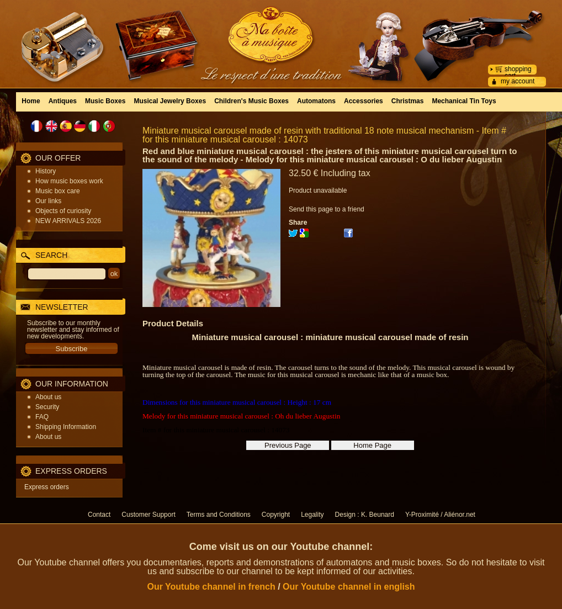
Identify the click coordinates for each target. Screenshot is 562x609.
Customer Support (148, 514)
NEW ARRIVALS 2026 (68, 221)
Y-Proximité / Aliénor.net (440, 514)
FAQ (42, 417)
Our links (48, 201)
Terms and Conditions (219, 514)
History (45, 171)
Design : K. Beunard (364, 514)
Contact (99, 514)
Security (47, 407)
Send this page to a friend (326, 209)
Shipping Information (65, 427)
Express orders (46, 487)
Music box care (57, 191)
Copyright (276, 514)
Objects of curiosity (63, 211)
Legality (312, 514)
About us (48, 397)
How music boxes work (69, 181)
